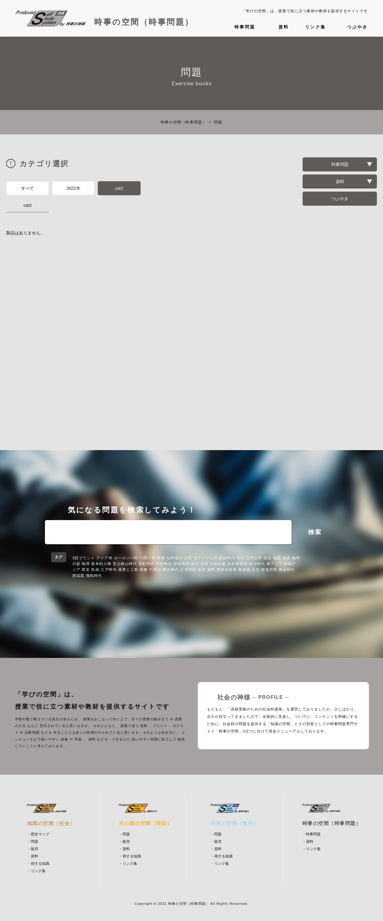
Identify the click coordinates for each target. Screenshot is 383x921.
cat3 (27, 205)
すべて (27, 188)
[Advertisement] (139, 282)
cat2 (119, 188)
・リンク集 (36, 871)
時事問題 (244, 26)
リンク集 (315, 26)
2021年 (73, 188)
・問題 (32, 841)
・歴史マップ (38, 834)
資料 (283, 26)
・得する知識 (38, 863)
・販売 (32, 849)
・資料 (32, 856)
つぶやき (357, 26)
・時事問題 (311, 834)
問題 (214, 122)
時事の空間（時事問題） (184, 122)
